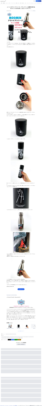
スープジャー (21, 336)
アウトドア (5, 336)
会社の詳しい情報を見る (21, 344)
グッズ (18, 336)
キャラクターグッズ (12, 336)
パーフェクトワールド (31, 336)
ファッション (6, 405)
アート (2, 336)
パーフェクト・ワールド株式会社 (31, 10)
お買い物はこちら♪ (21, 289)
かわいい (8, 336)
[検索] (34, 1)
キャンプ (16, 336)
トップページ (3, 405)
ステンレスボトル (26, 336)
